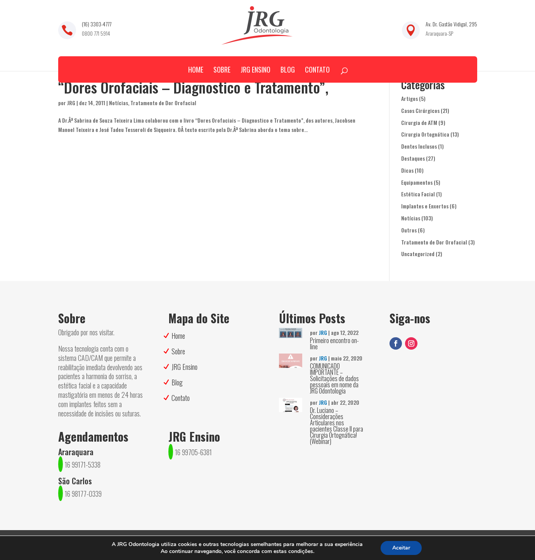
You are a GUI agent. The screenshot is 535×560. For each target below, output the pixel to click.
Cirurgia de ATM (419, 122)
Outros (409, 230)
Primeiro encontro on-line (334, 343)
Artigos (409, 98)
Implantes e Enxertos (424, 206)
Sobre (221, 69)
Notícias (118, 103)
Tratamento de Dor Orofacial (163, 103)
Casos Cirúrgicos (420, 110)
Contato (317, 69)
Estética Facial (418, 194)
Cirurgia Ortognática (425, 134)
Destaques (413, 158)
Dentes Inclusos (419, 146)
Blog (287, 69)
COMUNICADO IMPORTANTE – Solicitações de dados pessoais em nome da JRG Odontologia (334, 378)
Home (195, 69)
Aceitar (401, 547)
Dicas (407, 170)
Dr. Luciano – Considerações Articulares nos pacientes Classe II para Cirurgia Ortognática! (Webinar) (336, 426)
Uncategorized (418, 254)
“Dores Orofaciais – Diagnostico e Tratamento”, (193, 87)
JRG (71, 103)
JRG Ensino (255, 69)
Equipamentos (417, 182)
